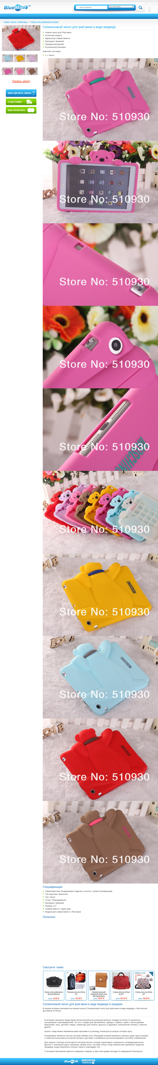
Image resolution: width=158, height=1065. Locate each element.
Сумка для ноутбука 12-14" (121, 993)
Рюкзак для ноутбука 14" (76, 993)
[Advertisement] (69, 941)
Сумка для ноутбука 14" (143, 993)
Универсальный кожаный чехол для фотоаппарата (99, 994)
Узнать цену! (21, 81)
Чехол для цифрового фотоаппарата (53, 993)
